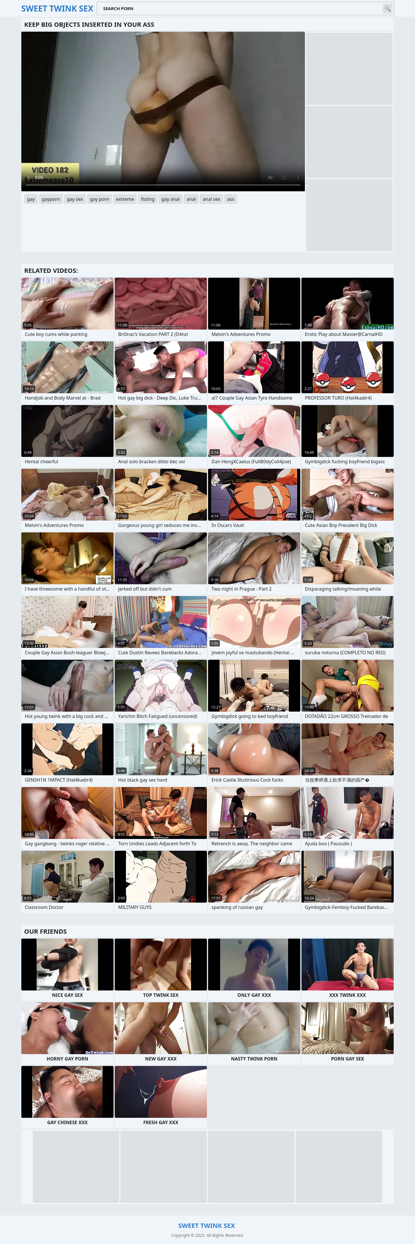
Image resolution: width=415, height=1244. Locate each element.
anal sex (211, 199)
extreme (125, 199)
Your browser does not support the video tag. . (163, 111)
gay (31, 199)
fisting (147, 199)
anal (191, 199)
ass (230, 199)
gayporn (51, 199)
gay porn (99, 199)
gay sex (75, 199)
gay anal (170, 199)
